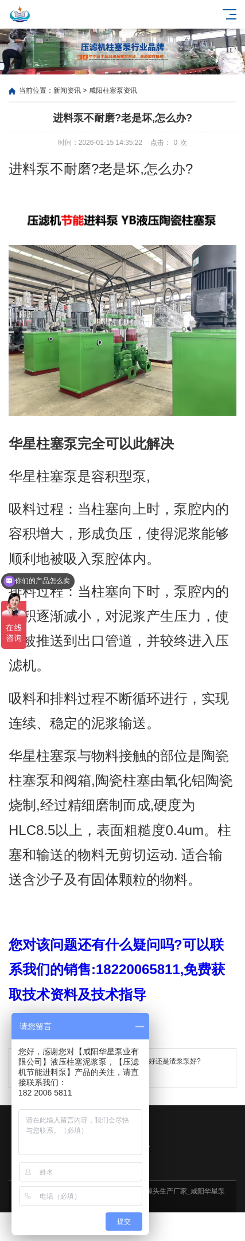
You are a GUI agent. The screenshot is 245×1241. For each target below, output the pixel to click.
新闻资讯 (67, 90)
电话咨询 (214, 1227)
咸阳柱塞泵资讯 (113, 90)
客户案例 (153, 1227)
